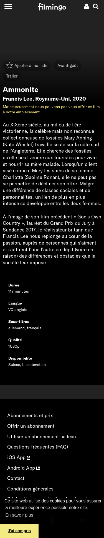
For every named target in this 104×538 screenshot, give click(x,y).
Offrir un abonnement (30, 426)
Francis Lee (17, 98)
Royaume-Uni (52, 98)
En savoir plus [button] (19, 515)
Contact (15, 478)
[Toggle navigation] (8, 6)
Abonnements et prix (30, 415)
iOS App (18, 457)
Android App (23, 468)
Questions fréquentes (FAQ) (37, 447)
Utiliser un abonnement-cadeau (41, 436)
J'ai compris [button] (19, 531)
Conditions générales (30, 488)
